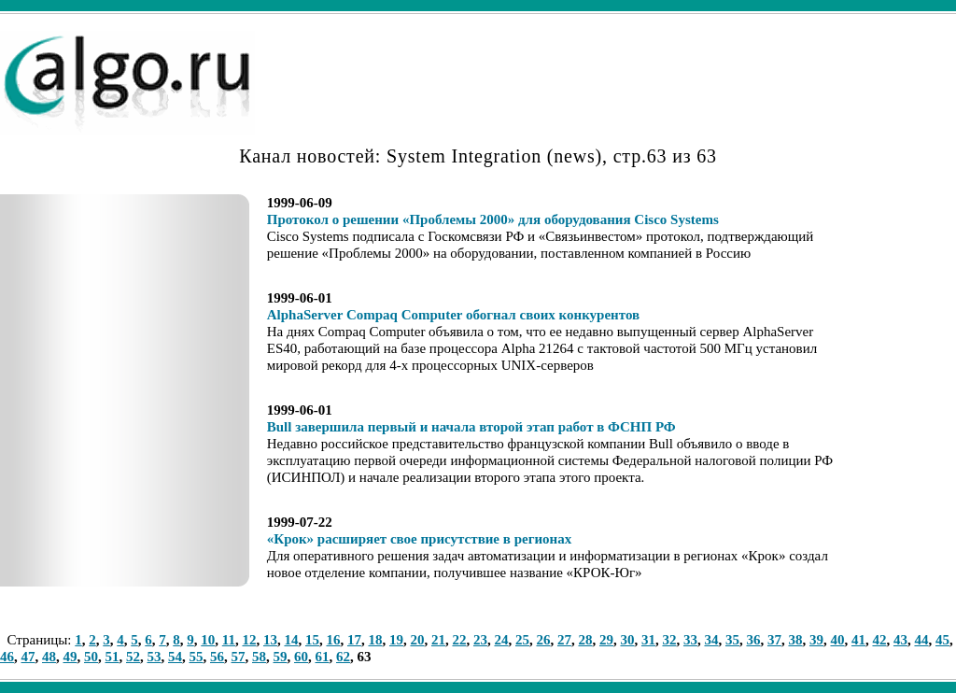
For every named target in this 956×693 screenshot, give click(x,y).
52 (133, 656)
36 (753, 639)
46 (7, 656)
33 (690, 639)
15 (312, 639)
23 (480, 639)
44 (921, 639)
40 (837, 639)
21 (438, 639)
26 (543, 639)
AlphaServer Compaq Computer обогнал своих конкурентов (453, 314)
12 (249, 639)
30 (627, 639)
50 (91, 656)
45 (942, 639)
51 (112, 656)
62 (343, 656)
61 (323, 656)
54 (175, 656)
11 (228, 639)
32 (669, 639)
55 (197, 656)
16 (333, 639)
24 (501, 639)
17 (354, 639)
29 (606, 639)
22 (459, 639)
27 (564, 639)
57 (239, 656)
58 (259, 656)
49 (70, 656)
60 (301, 656)
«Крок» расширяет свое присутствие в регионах (419, 538)
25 (522, 639)
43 (900, 639)
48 (49, 656)
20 (417, 639)
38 (795, 639)
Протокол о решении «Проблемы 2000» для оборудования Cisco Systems (493, 219)
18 (375, 639)
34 (711, 639)
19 (396, 639)
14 (291, 639)
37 (774, 639)
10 (208, 639)
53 (155, 656)
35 (732, 639)
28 (585, 639)
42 (879, 639)
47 (28, 656)
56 (217, 656)
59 (281, 656)
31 (648, 639)
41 (858, 639)
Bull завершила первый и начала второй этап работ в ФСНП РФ (471, 426)
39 (816, 639)
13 (270, 639)
